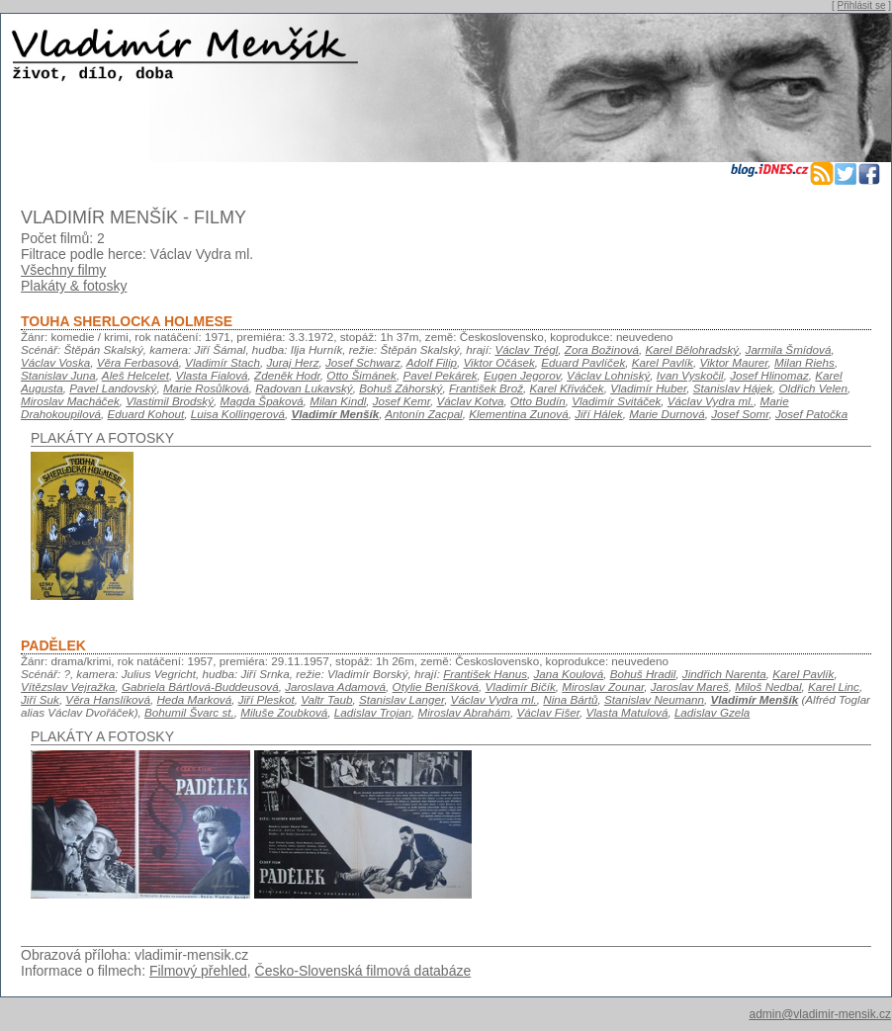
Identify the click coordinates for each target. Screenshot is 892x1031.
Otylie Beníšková (436, 686)
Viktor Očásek (499, 362)
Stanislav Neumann (654, 699)
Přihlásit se (862, 5)
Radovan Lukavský (304, 388)
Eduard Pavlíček (583, 362)
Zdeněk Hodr (287, 375)
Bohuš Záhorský (400, 388)
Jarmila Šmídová (789, 349)
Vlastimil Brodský (170, 400)
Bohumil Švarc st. (189, 712)
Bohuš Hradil (643, 673)
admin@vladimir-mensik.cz (820, 1014)
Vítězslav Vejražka (68, 686)
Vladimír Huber (648, 388)
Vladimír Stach (222, 362)
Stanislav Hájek (732, 388)
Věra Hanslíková (107, 699)
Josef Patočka (811, 413)
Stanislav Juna (58, 375)
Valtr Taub (326, 699)
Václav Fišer (548, 712)
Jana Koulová (569, 673)
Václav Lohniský (608, 375)
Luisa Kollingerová (238, 413)
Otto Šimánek (361, 375)
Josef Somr (739, 413)
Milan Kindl (338, 400)
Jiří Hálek (599, 413)
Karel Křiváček (567, 388)
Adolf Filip (431, 362)
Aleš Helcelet (135, 375)
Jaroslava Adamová (335, 686)
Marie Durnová (666, 413)
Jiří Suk (40, 699)
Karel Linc (833, 686)
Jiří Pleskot (266, 699)
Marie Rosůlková (206, 388)
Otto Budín (538, 400)
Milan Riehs (804, 362)
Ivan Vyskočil (690, 375)
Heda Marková (193, 699)
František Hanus (485, 673)
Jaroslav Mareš (690, 686)
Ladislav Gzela (712, 712)
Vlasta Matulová (626, 712)
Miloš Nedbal (768, 686)
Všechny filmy (63, 270)
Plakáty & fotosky (74, 286)
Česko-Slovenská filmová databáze (363, 971)
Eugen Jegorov (522, 375)
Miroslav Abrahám (464, 712)
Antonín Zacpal (423, 413)
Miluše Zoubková (283, 712)
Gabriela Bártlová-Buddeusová (200, 686)
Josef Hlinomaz (769, 375)
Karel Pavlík (662, 362)
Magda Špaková (261, 400)
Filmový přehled (198, 971)
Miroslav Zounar (603, 686)
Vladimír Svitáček (616, 400)
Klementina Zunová (518, 413)
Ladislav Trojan (372, 712)
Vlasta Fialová (211, 375)
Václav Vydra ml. (711, 400)
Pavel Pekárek (439, 375)
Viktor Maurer (733, 362)
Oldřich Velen (813, 388)
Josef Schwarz (363, 362)
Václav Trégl (526, 349)
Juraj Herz (292, 362)
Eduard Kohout (145, 413)
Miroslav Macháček (70, 400)
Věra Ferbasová (138, 362)
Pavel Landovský (112, 388)
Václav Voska (55, 362)
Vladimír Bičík (521, 686)
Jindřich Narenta (724, 673)
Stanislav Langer (401, 699)
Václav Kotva (470, 400)
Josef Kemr (401, 400)
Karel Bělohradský (692, 349)
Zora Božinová (602, 349)
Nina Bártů (570, 699)
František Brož (486, 388)
